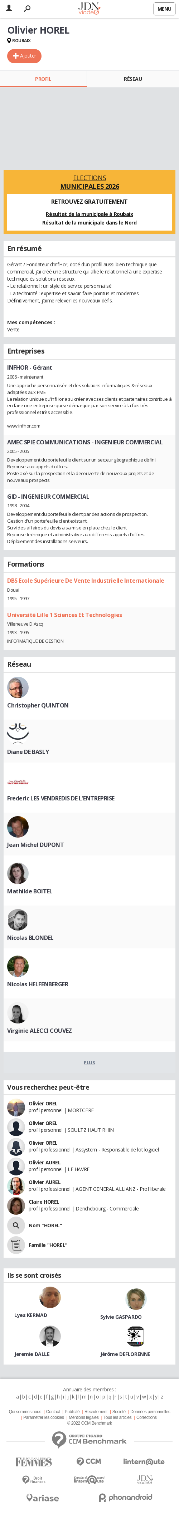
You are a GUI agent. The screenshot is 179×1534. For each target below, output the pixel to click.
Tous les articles (117, 1417)
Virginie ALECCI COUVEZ (39, 1031)
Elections (89, 182)
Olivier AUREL (45, 1162)
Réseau (133, 78)
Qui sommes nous (25, 1411)
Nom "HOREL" (45, 1225)
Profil (43, 78)
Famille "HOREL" (48, 1245)
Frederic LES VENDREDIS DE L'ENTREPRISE (61, 798)
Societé (119, 1411)
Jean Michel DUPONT (35, 845)
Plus (89, 1062)
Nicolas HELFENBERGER (37, 984)
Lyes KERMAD (30, 1315)
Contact (53, 1411)
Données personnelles (150, 1411)
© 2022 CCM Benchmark (89, 1423)
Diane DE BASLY (28, 752)
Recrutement (95, 1411)
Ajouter (28, 55)
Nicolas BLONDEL (30, 938)
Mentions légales (83, 1417)
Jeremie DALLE (32, 1354)
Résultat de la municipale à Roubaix (89, 214)
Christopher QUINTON (38, 705)
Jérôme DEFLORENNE (125, 1354)
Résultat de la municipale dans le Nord (89, 222)
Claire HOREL (44, 1201)
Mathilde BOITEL (30, 891)
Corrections (146, 1417)
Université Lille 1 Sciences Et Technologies (64, 615)
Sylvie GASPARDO (121, 1316)
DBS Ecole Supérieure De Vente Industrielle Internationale (85, 581)
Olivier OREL (43, 1103)
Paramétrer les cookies (43, 1417)
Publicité (72, 1411)
